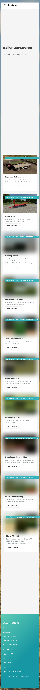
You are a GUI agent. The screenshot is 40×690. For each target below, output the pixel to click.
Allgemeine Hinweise (10, 636)
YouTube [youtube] (8, 653)
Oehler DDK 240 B (12, 418)
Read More (12, 186)
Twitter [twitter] (7, 662)
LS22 (36, 158)
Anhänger (10, 158)
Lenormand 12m (12, 378)
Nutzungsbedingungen (10, 644)
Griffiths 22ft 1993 (12, 216)
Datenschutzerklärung (10, 640)
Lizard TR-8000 (12, 536)
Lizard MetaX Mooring (14, 497)
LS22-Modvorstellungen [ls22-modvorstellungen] (13, 671)
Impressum (6, 632)
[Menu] (35, 5)
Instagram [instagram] (8, 667)
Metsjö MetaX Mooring (14, 299)
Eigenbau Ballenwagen (14, 177)
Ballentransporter (24, 158)
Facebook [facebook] (8, 658)
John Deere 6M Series (14, 339)
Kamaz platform (12, 256)
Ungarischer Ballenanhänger (17, 457)
